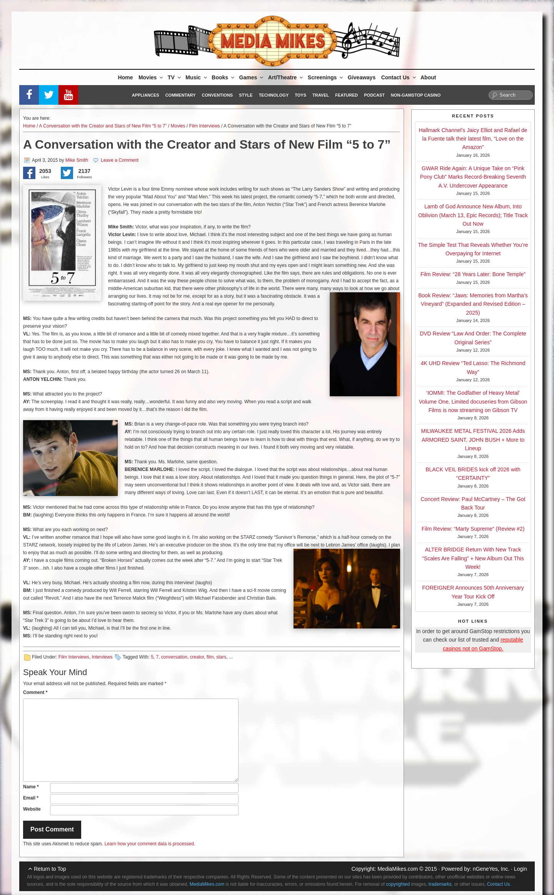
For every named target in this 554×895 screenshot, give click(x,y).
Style (245, 95)
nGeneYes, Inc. (491, 869)
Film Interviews (204, 126)
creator (197, 657)
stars (221, 657)
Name (31, 786)
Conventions (217, 95)
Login (520, 869)
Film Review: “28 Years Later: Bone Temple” (473, 274)
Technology (274, 95)
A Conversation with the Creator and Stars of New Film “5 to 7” (103, 126)
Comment (35, 692)
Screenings (326, 77)
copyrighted (398, 884)
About (428, 77)
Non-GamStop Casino (416, 95)
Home (125, 77)
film (210, 657)
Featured (346, 95)
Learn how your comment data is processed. (149, 843)
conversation (174, 657)
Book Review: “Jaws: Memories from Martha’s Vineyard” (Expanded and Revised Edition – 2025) (472, 304)
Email (30, 798)
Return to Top (50, 869)
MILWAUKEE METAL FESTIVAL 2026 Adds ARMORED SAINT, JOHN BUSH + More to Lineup (473, 439)
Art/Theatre (286, 77)
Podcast (374, 95)
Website (32, 809)
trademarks (440, 884)
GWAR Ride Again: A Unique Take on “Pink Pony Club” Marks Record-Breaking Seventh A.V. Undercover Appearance (473, 177)
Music (196, 77)
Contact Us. (499, 884)
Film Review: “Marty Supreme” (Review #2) (473, 529)
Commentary (180, 95)
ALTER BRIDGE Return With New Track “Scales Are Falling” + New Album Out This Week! (473, 558)
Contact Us (399, 77)
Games (252, 77)
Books (223, 77)
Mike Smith (76, 160)
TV (175, 77)
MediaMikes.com (397, 869)
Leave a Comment (119, 160)
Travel (320, 95)
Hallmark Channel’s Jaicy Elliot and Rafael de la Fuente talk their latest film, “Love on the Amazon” (473, 139)
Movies (151, 77)
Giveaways (361, 77)
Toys (300, 95)
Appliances (145, 95)
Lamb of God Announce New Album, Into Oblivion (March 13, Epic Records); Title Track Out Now (473, 215)
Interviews (102, 657)
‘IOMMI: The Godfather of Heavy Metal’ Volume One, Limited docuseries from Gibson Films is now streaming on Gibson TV (473, 401)
